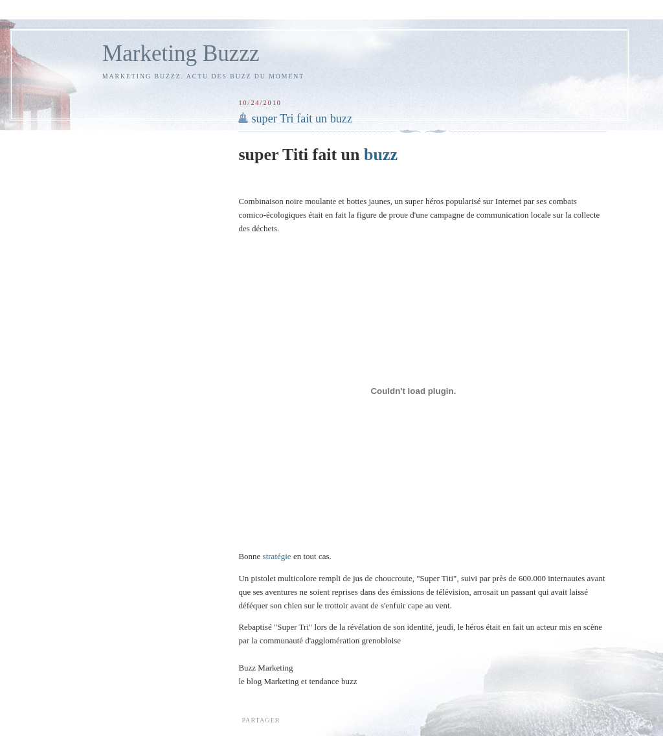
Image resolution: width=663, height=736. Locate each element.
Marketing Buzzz (181, 53)
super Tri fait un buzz (301, 118)
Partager (261, 720)
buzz (381, 154)
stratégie (278, 556)
